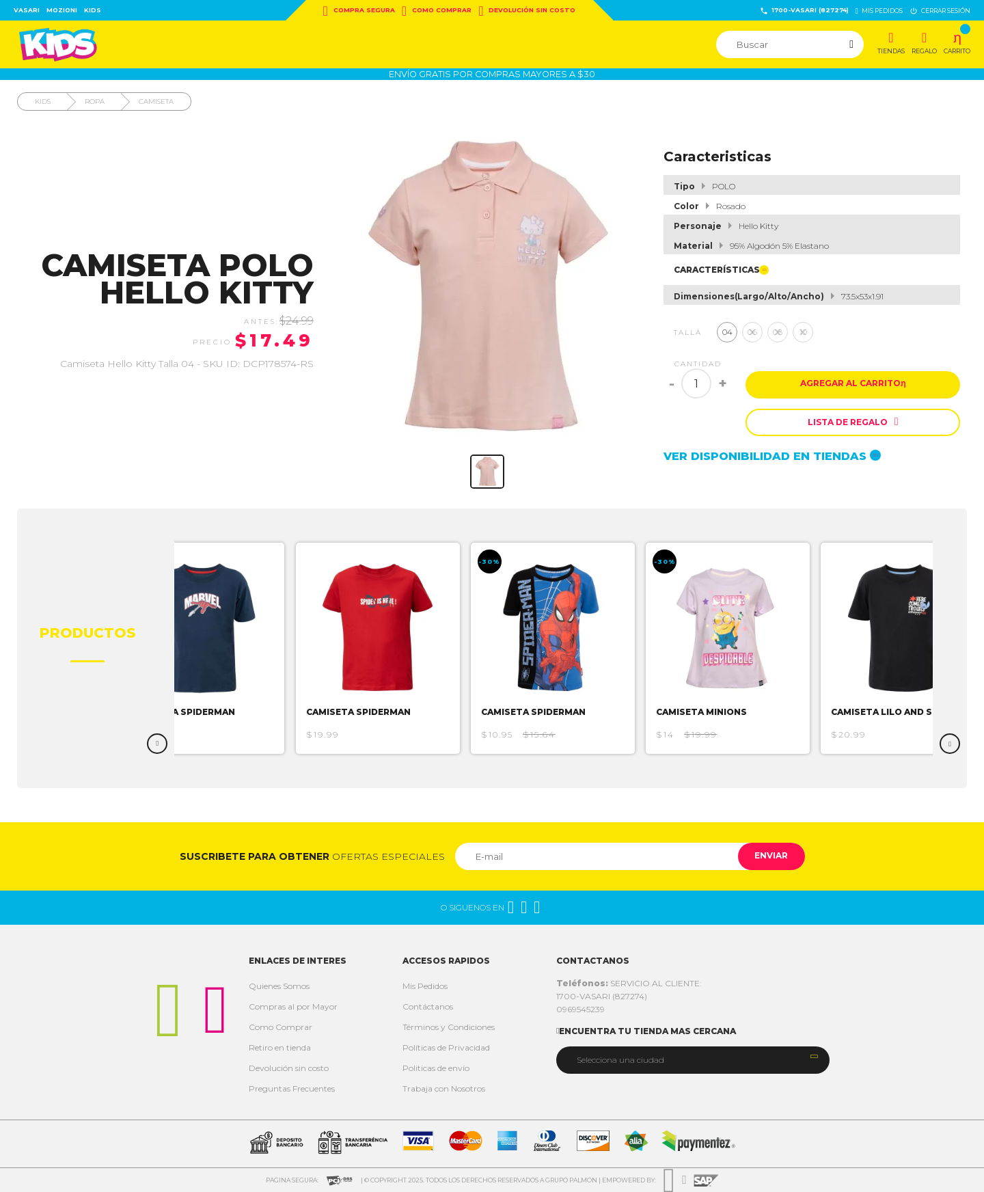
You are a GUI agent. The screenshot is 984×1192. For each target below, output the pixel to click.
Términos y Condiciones (448, 1027)
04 (727, 332)
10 (803, 332)
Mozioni (61, 10)
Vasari (27, 10)
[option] (214, 648)
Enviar (767, 856)
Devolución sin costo (526, 10)
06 (752, 332)
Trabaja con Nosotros (443, 1088)
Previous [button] (157, 743)
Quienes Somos (279, 986)
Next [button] (950, 743)
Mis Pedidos (425, 986)
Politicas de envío (435, 1068)
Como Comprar (437, 10)
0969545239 (580, 1009)
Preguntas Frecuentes (292, 1088)
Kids (92, 10)
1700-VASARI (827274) (804, 10)
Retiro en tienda (280, 1047)
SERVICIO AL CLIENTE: (629, 983)
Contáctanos (427, 1006)
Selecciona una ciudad (620, 1060)
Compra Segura (359, 10)
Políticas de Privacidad (446, 1047)
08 (777, 332)
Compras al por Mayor (293, 1006)
